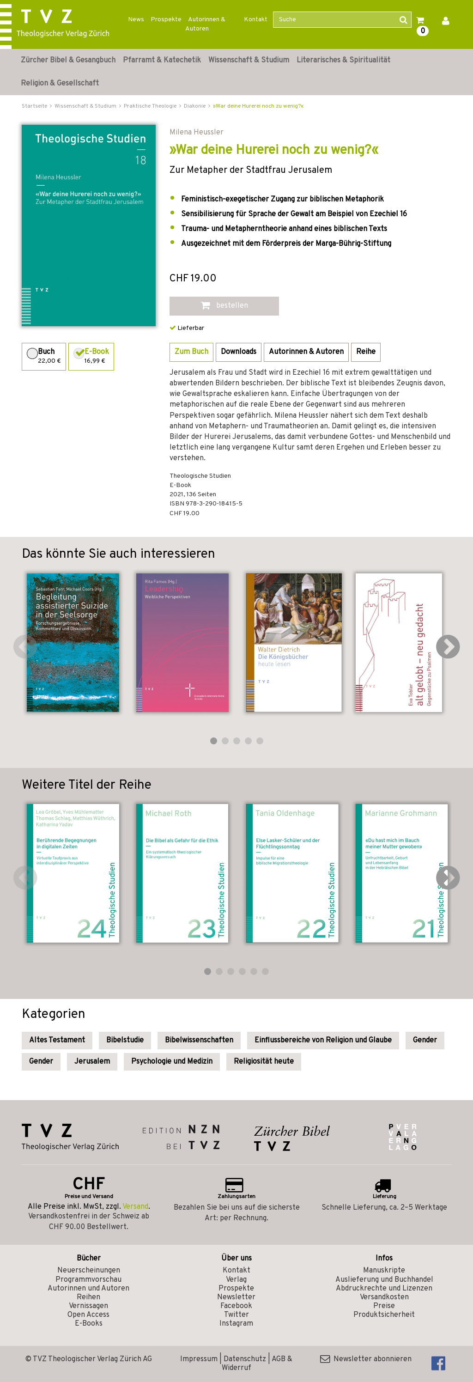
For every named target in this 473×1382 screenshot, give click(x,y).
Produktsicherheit (384, 1315)
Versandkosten (384, 1297)
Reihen (88, 1297)
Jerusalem (92, 1061)
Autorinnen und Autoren (88, 1288)
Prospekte (166, 20)
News (136, 20)
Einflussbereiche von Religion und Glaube (323, 1040)
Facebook (236, 1306)
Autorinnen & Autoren (205, 24)
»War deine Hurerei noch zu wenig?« (258, 106)
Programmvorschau (88, 1280)
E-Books (89, 1323)
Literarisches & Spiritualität (343, 60)
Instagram (236, 1323)
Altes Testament (57, 1040)
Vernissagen (88, 1306)
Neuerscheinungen (88, 1270)
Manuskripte (384, 1270)
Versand (135, 1207)
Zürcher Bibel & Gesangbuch (68, 60)
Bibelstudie (125, 1040)
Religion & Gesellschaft (60, 83)
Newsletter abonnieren (366, 1359)
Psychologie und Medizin (171, 1061)
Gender (425, 1040)
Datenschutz (245, 1359)
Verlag (236, 1280)
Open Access (88, 1315)
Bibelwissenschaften (199, 1040)
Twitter (236, 1315)
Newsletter (236, 1297)
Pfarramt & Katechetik (162, 60)
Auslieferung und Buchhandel (384, 1280)
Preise (384, 1306)
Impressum (199, 1359)
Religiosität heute (264, 1061)
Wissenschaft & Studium (248, 60)
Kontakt (255, 20)
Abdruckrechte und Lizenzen (384, 1288)
